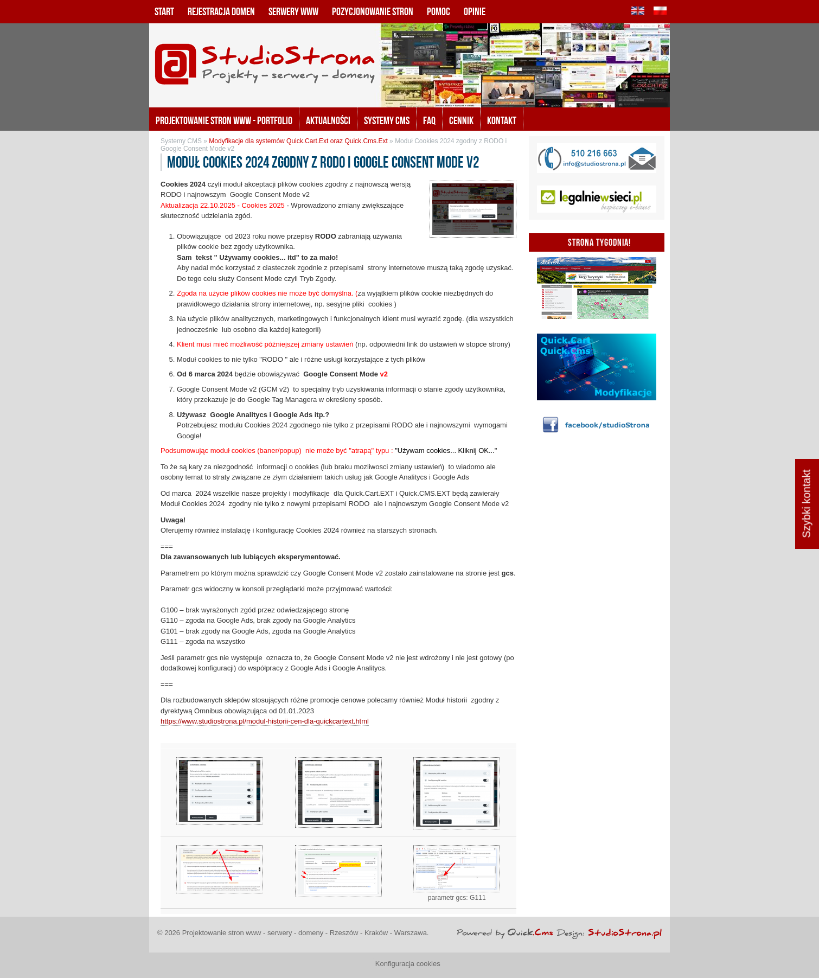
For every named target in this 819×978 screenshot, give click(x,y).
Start (164, 11)
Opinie (474, 11)
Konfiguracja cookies (407, 964)
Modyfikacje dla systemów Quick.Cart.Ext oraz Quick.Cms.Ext (298, 141)
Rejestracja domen (221, 11)
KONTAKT (501, 120)
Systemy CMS (387, 120)
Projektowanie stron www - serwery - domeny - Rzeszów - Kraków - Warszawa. (305, 933)
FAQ (429, 120)
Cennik (461, 120)
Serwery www (293, 11)
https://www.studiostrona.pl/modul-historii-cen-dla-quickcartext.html (265, 721)
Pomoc (438, 11)
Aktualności (328, 120)
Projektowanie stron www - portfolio (224, 120)
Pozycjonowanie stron (372, 11)
